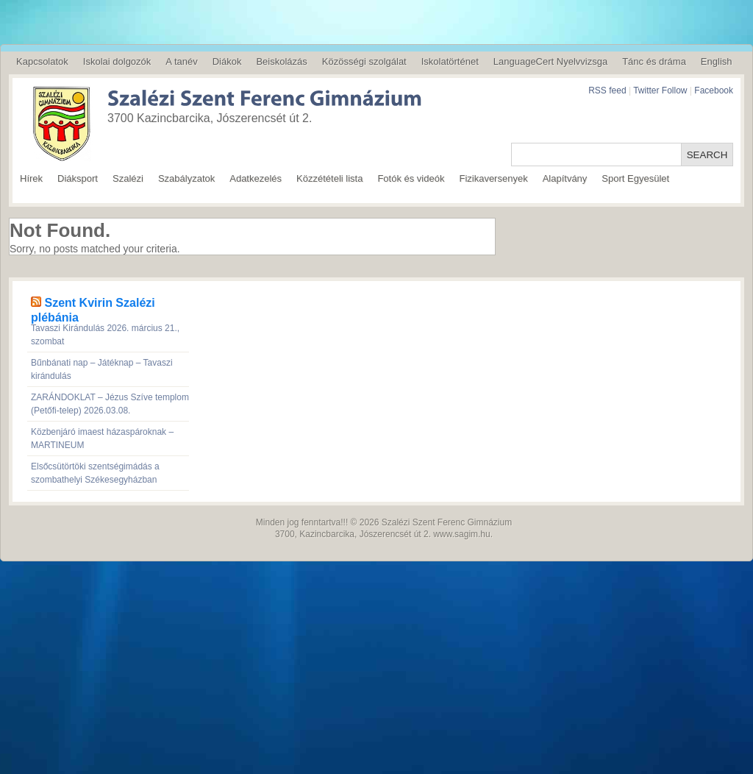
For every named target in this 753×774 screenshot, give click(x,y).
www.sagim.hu (461, 534)
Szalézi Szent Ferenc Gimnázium (447, 522)
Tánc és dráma (654, 61)
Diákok (227, 61)
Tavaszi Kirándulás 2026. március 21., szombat (105, 335)
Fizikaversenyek (493, 178)
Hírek (31, 178)
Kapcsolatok (42, 61)
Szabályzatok (186, 178)
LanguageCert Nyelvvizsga (550, 61)
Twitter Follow (660, 90)
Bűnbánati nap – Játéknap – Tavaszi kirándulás (102, 369)
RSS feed (607, 90)
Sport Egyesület (635, 178)
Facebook (713, 90)
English (716, 61)
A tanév (181, 61)
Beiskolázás (281, 61)
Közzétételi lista (329, 178)
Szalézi (128, 178)
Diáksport (77, 178)
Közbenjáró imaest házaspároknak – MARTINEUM (102, 438)
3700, (286, 534)
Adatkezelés (255, 178)
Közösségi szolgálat (364, 61)
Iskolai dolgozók (117, 61)
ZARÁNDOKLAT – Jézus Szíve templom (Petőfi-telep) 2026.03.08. (110, 404)
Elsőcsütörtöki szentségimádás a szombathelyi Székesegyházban (95, 473)
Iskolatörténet (450, 61)
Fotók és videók (410, 178)
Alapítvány (565, 178)
